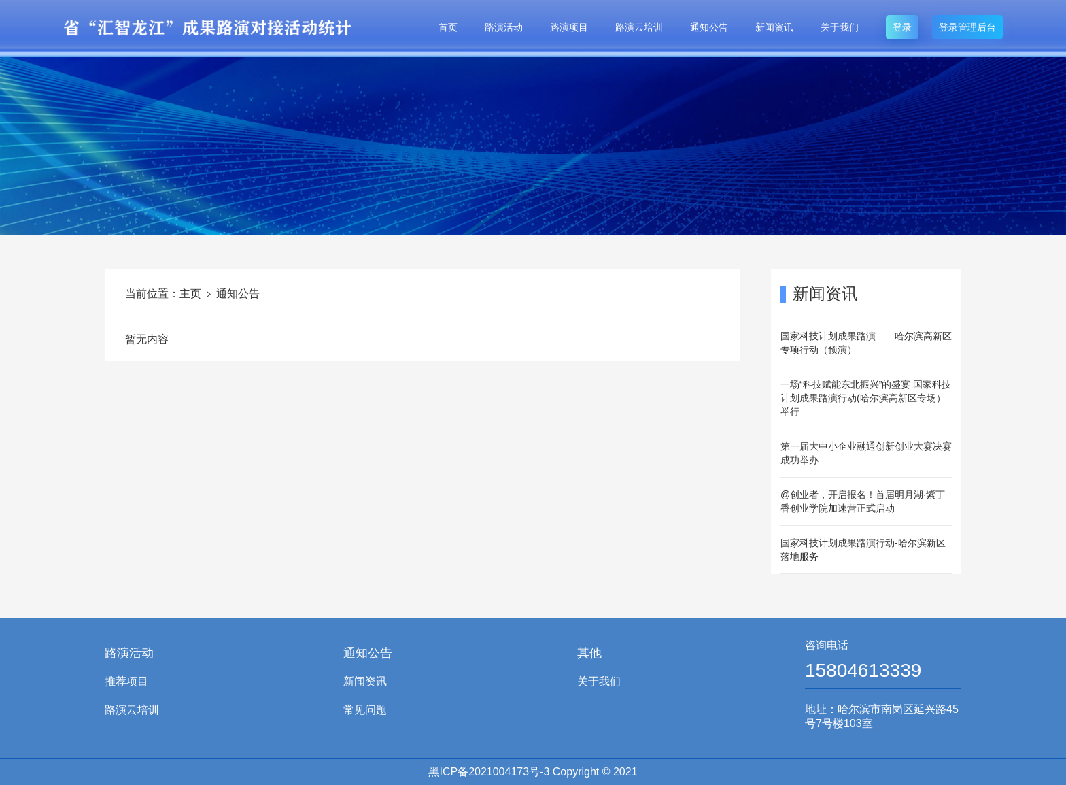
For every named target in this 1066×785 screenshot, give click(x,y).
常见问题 (365, 710)
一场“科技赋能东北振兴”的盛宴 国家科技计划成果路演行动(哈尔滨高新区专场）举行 (865, 398)
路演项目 (569, 27)
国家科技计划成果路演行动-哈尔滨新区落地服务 (863, 549)
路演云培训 (639, 27)
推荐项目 (126, 681)
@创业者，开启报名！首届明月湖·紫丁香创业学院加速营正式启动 (862, 501)
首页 (448, 27)
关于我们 (840, 27)
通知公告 (709, 27)
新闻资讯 (774, 27)
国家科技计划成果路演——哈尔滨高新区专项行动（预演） (866, 343)
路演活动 (504, 27)
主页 (190, 293)
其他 (589, 653)
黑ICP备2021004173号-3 (488, 772)
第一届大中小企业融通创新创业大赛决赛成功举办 (866, 453)
